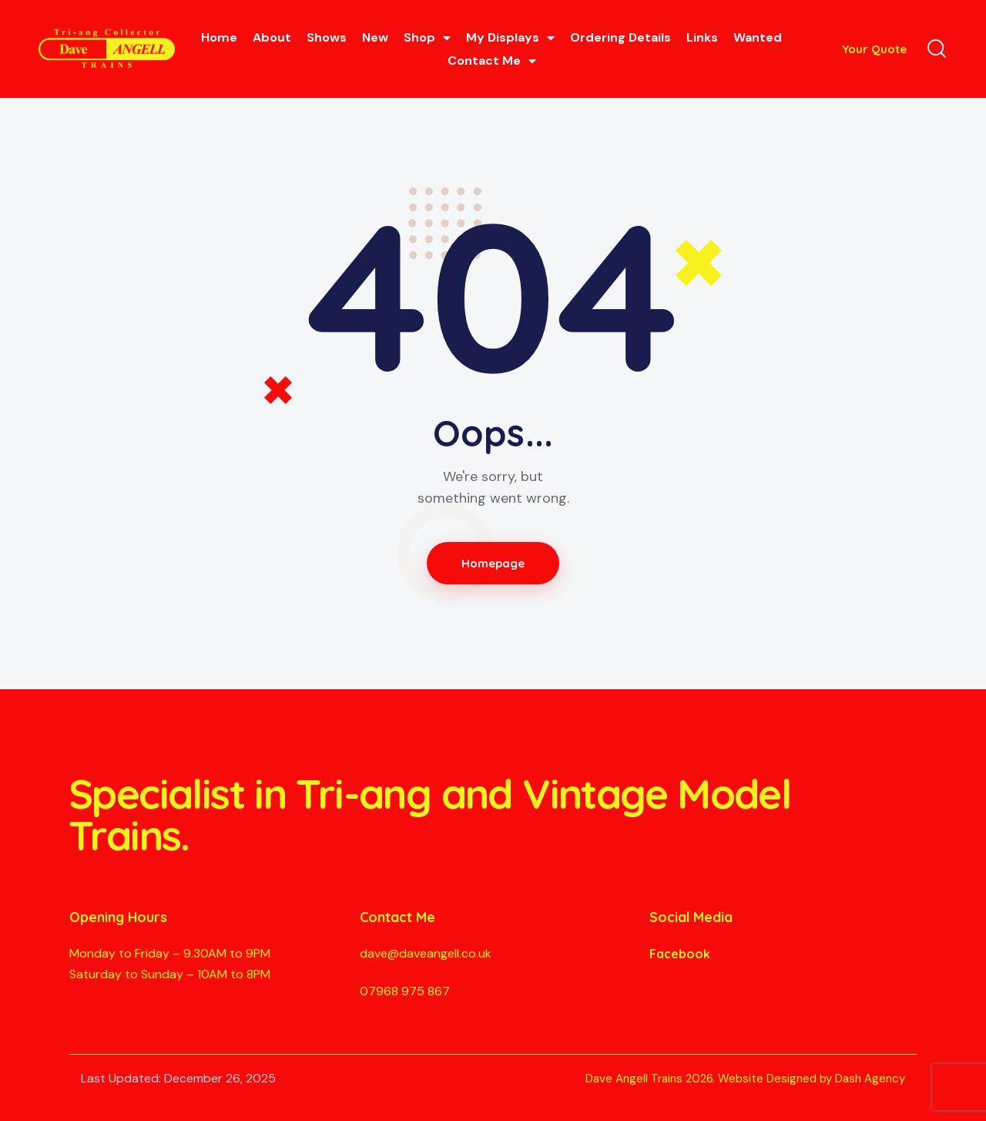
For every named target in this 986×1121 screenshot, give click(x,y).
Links (702, 37)
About (272, 37)
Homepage (493, 563)
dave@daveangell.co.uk (425, 953)
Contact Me (492, 60)
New (375, 37)
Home (219, 37)
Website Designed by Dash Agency (811, 1078)
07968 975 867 (405, 991)
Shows (327, 37)
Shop (427, 37)
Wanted (757, 37)
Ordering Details (620, 37)
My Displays (510, 37)
